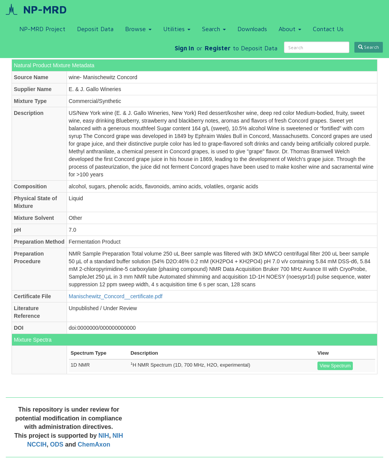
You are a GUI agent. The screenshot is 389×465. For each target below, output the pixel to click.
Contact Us (328, 28)
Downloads (252, 28)
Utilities (176, 28)
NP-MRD (45, 9)
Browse (138, 28)
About (290, 28)
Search (214, 28)
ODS (57, 444)
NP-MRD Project (42, 28)
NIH (104, 435)
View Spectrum (335, 366)
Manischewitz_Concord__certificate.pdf (116, 296)
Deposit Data (95, 28)
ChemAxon (94, 444)
